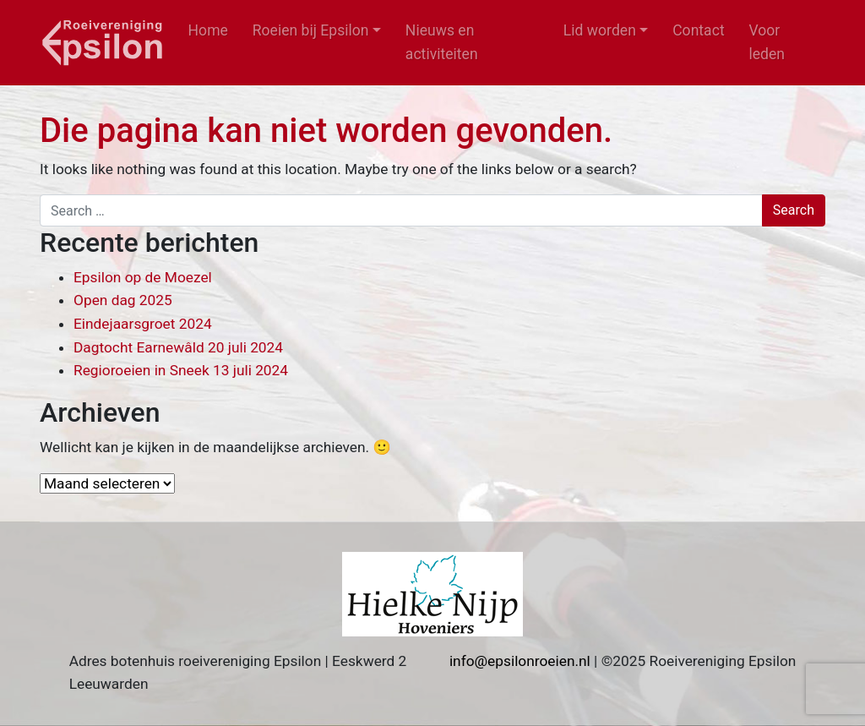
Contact (698, 30)
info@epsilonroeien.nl (519, 660)
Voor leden (766, 42)
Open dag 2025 (122, 300)
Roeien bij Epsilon (311, 30)
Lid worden (599, 30)
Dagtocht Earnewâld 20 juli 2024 (178, 347)
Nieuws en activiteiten (441, 42)
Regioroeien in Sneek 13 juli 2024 (180, 370)
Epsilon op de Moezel (142, 277)
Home (208, 30)
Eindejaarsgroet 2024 (142, 323)
